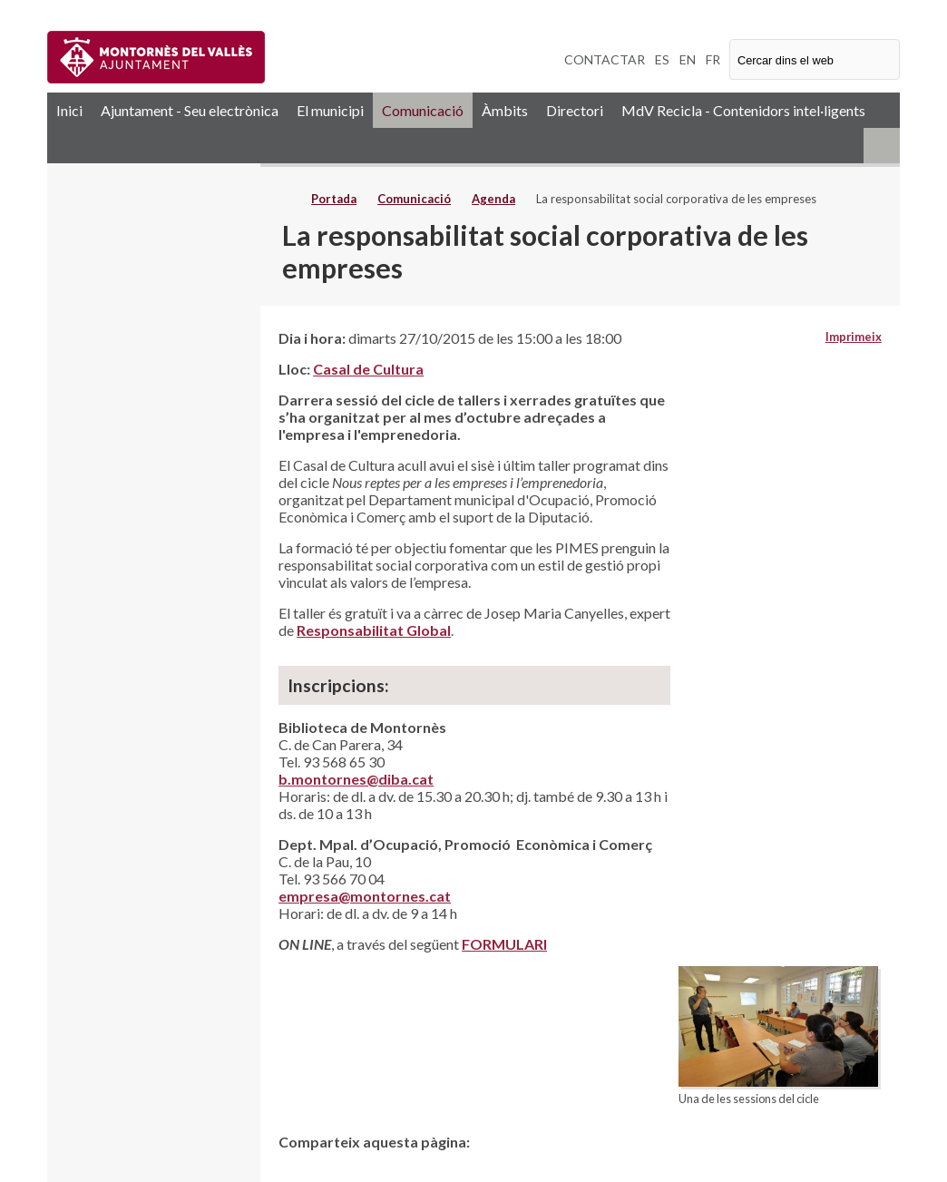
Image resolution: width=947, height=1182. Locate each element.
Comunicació (423, 110)
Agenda (493, 198)
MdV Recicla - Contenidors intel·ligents (743, 110)
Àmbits (505, 110)
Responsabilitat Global (374, 630)
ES (662, 59)
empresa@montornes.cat (364, 895)
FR (713, 59)
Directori (574, 110)
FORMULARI (504, 943)
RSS (882, 145)
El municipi (330, 110)
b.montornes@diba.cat (356, 778)
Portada (333, 198)
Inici (69, 110)
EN (687, 59)
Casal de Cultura (368, 368)
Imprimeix (853, 336)
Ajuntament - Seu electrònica (189, 110)
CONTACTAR (604, 59)
